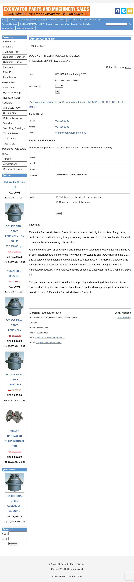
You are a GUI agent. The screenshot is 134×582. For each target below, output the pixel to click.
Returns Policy (124, 320)
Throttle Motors (11, 133)
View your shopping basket (44, 102)
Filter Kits (8, 72)
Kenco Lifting (64, 24)
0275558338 (62, 120)
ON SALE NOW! (12, 107)
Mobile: (32, 127)
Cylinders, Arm (11, 51)
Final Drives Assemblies (9, 80)
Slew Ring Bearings (14, 128)
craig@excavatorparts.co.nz (70, 132)
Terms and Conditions (9, 24)
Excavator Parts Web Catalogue (28, 20)
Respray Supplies (12, 169)
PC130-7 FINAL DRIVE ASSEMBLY (14, 325)
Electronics (9, 67)
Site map (81, 564)
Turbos (7, 158)
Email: (5, 539)
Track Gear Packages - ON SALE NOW (14, 148)
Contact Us (45, 20)
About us (12, 20)
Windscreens (10, 164)
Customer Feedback (58, 20)
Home (4, 20)
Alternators (9, 41)
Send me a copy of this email (73, 204)
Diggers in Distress (89, 20)
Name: (5, 534)
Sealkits (7, 123)
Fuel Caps (8, 87)
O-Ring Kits (9, 113)
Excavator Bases (52, 24)
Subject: (33, 175)
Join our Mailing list (74, 20)
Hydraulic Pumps (12, 92)
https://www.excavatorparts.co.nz (50, 340)
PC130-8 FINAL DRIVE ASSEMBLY (14, 379)
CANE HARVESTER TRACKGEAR (32, 24)
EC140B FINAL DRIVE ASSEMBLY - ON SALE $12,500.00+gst (14, 236)
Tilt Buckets (9, 138)
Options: (34, 200)
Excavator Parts (67, 564)
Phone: (32, 121)
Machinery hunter (8, 28)
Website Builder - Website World (67, 576)
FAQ (99, 20)
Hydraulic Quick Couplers (11, 100)
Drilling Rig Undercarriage (25, 28)
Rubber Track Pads (13, 118)
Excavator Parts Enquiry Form (81, 24)
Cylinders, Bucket (12, 62)
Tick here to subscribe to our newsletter (79, 199)
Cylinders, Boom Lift (14, 57)
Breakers (8, 46)
